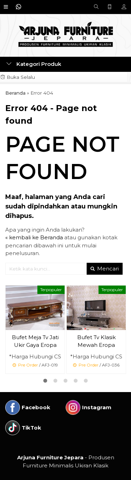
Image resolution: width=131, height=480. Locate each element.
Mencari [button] (104, 268)
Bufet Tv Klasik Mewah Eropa (96, 341)
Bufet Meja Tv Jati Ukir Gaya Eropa (35, 341)
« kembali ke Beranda (34, 237)
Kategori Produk (33, 64)
